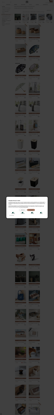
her (15, 206)
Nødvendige (13, 213)
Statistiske (41, 213)
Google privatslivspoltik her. (24, 207)
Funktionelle (32, 213)
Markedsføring (23, 213)
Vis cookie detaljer (11, 215)
